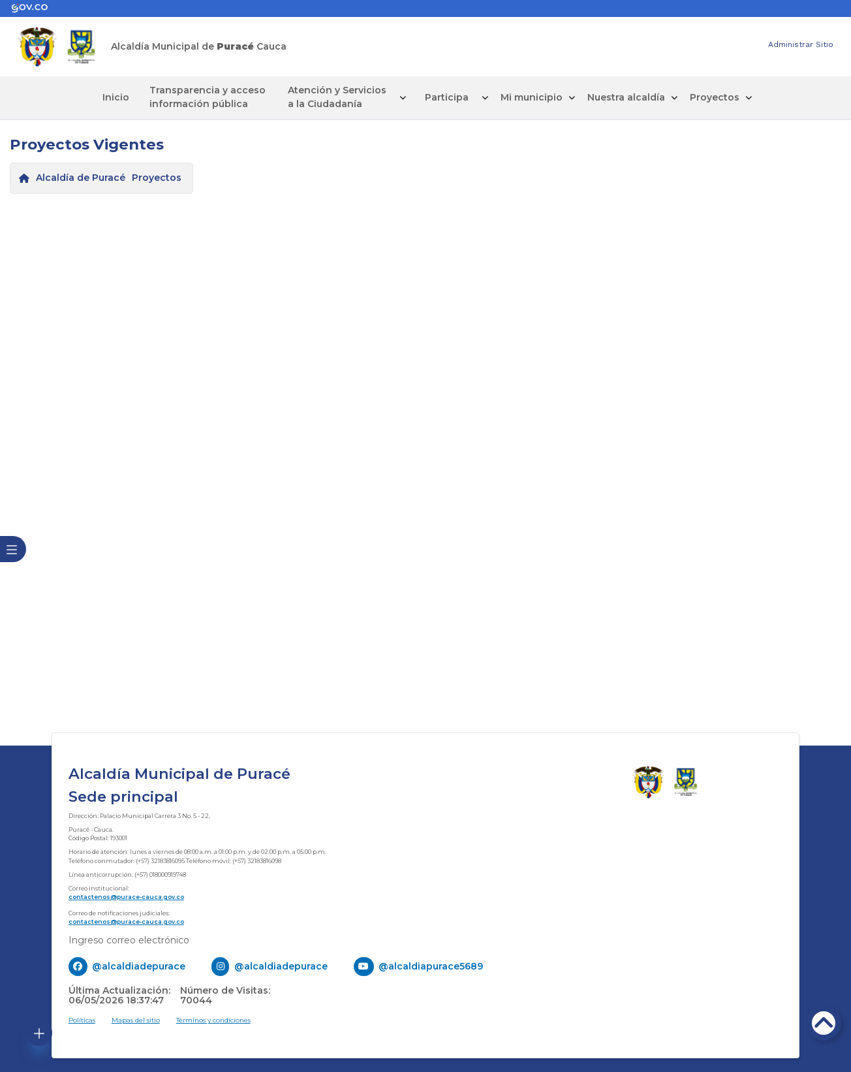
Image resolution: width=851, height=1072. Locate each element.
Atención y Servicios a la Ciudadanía (337, 96)
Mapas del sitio (136, 1019)
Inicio (138, 96)
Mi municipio (509, 96)
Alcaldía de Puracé (80, 176)
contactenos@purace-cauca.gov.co (126, 895)
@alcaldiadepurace (138, 964)
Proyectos (689, 96)
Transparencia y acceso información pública (220, 96)
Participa (432, 96)
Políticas (82, 1019)
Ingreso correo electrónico (129, 938)
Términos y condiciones (213, 1019)
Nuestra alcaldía (602, 96)
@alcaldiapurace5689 (431, 964)
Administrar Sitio (800, 44)
